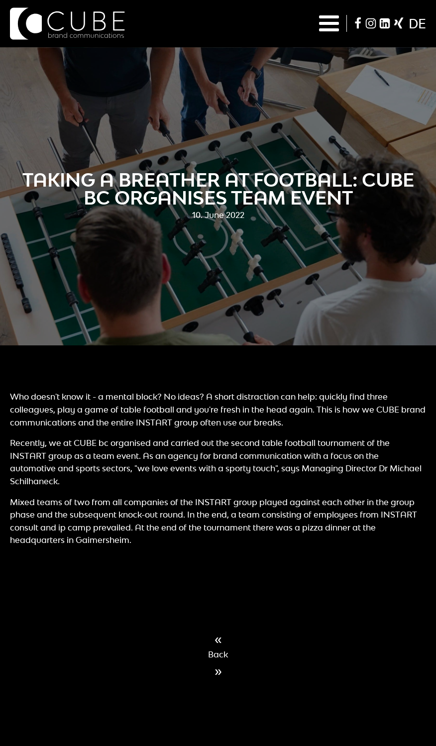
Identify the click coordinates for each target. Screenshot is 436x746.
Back (218, 654)
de (417, 23)
